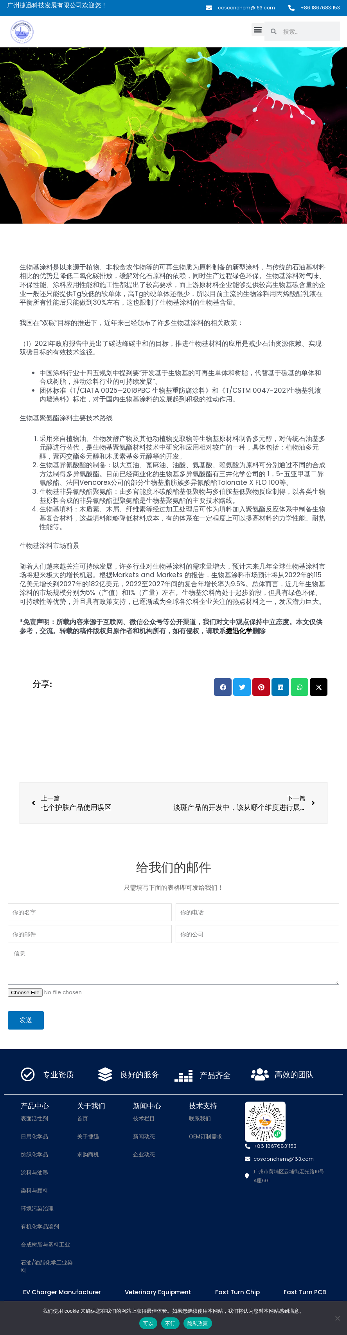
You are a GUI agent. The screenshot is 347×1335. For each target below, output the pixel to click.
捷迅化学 (239, 631)
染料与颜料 (34, 1190)
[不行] (337, 1318)
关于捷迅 (88, 1136)
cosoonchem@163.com (246, 7)
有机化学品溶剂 (40, 1226)
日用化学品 (34, 1136)
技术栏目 (144, 1118)
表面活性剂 (34, 1118)
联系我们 (200, 1118)
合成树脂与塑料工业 (45, 1244)
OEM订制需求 (205, 1136)
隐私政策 (197, 1323)
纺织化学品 (34, 1154)
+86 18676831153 (320, 7)
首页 (82, 1118)
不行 (170, 1323)
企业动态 (144, 1154)
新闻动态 (144, 1136)
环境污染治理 (37, 1208)
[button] (258, 29)
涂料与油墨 (34, 1172)
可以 (148, 1323)
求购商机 (88, 1154)
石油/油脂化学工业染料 (47, 1266)
